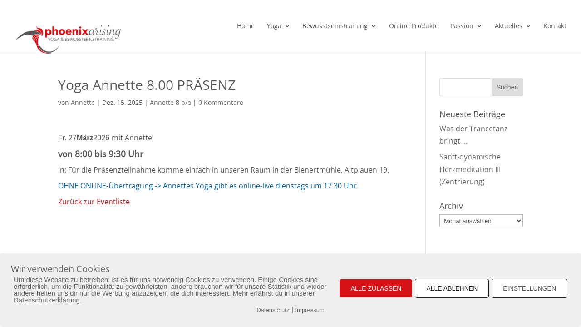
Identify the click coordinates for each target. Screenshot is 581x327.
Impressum (310, 310)
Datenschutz (272, 310)
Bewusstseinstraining (335, 26)
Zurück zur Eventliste (94, 202)
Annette (83, 102)
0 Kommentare (220, 102)
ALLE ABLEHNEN (452, 288)
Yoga (274, 26)
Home (246, 26)
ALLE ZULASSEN (375, 288)
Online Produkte (413, 26)
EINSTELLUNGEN (529, 288)
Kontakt (554, 26)
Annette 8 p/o (170, 102)
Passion (461, 26)
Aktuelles (508, 26)
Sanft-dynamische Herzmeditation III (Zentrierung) (470, 169)
